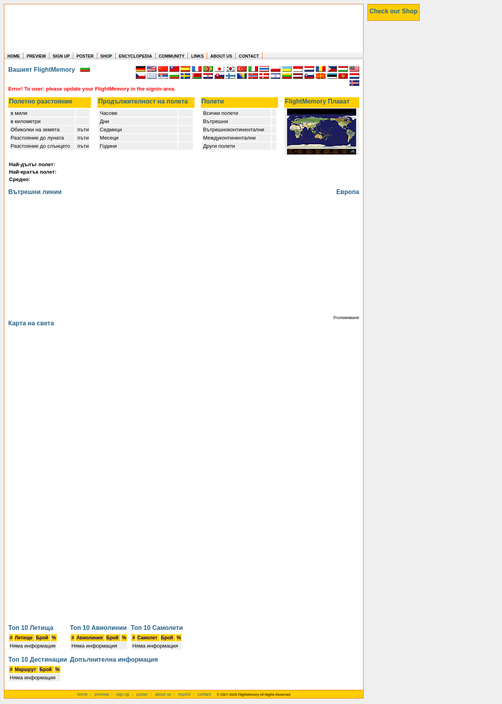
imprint (184, 694)
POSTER (85, 56)
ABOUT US (221, 56)
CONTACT (249, 56)
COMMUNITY (172, 56)
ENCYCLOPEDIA (135, 56)
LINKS (197, 56)
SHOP (106, 56)
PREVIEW (36, 56)
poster (142, 694)
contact (204, 694)
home (82, 694)
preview (102, 694)
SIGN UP (61, 56)
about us (163, 694)
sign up (122, 694)
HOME (13, 56)
